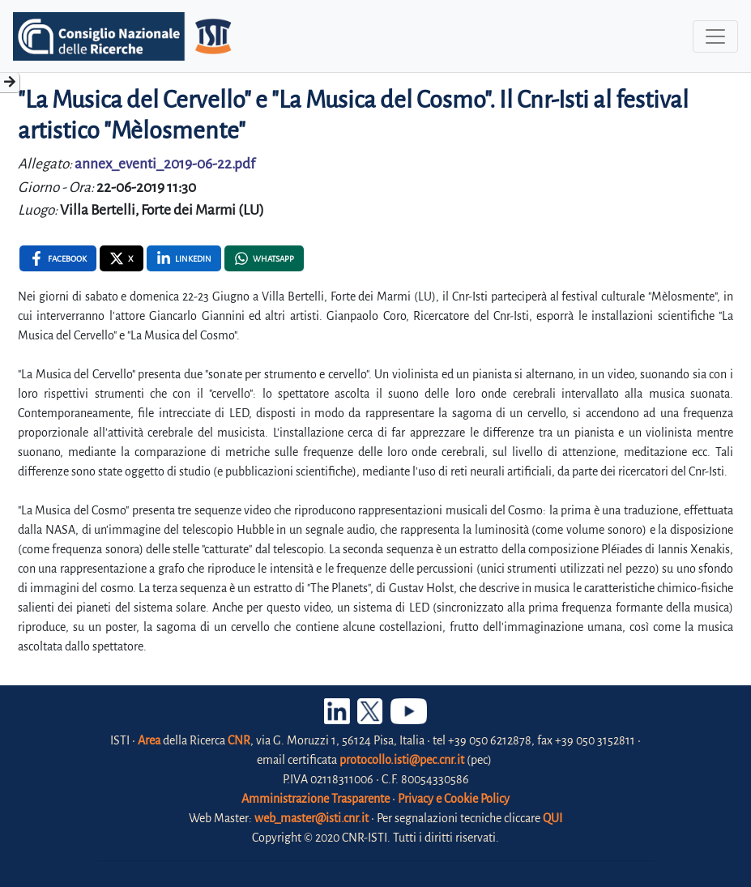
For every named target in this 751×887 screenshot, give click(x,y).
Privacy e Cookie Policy (454, 798)
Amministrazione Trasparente (315, 798)
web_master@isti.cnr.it (311, 818)
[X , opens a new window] (121, 258)
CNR (239, 740)
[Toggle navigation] (715, 36)
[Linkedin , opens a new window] (184, 258)
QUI (552, 818)
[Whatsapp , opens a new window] (264, 258)
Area (149, 740)
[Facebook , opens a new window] (57, 258)
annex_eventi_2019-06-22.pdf (165, 164)
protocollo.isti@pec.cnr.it (401, 759)
